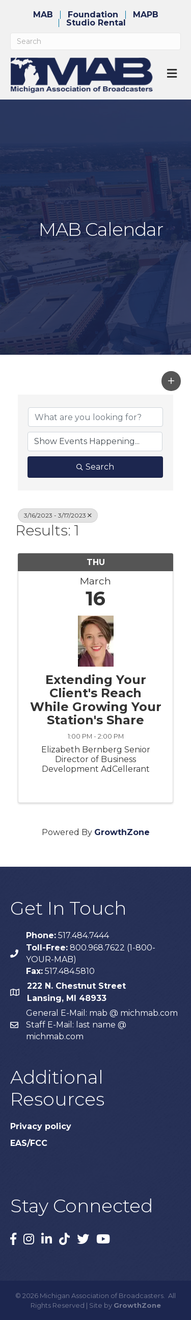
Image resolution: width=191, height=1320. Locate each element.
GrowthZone (122, 832)
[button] (171, 380)
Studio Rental (96, 23)
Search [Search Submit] (95, 467)
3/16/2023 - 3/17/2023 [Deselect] (58, 515)
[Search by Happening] (95, 441)
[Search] (95, 41)
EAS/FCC (28, 1143)
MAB (43, 15)
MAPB (145, 15)
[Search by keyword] (95, 417)
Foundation (93, 15)
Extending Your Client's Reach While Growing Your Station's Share (95, 700)
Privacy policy (40, 1126)
